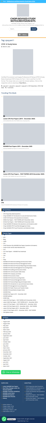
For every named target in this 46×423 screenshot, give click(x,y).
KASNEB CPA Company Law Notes (12, 274)
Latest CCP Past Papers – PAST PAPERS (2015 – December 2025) (20, 304)
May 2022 (5, 346)
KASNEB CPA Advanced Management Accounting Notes (17, 267)
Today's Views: (7, 406)
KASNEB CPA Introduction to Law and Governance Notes (18, 284)
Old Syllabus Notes (8, 312)
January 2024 (6, 334)
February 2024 (7, 331)
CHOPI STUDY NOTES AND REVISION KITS (14, 247)
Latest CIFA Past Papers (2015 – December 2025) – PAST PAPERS (20, 306)
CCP (4, 243)
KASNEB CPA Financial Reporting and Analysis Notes (17, 282)
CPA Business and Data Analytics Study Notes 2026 (21, 1)
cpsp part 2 (12, 86)
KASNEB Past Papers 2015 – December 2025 (17, 146)
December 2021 (7, 352)
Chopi (26, 421)
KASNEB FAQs (7, 292)
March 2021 (6, 366)
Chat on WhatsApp (12, 372)
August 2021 (6, 360)
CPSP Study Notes (32, 86)
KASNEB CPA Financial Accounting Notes (13, 278)
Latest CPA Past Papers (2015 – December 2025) (19, 119)
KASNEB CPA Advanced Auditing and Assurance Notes (17, 261)
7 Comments (10, 87)
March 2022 (6, 348)
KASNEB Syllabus (7, 296)
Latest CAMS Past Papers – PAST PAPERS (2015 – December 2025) (20, 302)
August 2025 (6, 321)
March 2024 (6, 329)
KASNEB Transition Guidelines (11, 391)
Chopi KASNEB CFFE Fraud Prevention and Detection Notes (18, 228)
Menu (23, 35)
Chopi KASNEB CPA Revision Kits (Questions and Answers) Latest (20, 224)
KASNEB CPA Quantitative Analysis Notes (14, 290)
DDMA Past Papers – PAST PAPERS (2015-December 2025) (18, 220)
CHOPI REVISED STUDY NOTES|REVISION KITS (23, 19)
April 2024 (6, 327)
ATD (4, 237)
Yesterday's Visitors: (8, 409)
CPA (2, 202)
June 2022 (5, 344)
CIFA (4, 253)
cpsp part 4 (25, 86)
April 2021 (6, 364)
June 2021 (5, 362)
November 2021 (7, 354)
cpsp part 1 (6, 86)
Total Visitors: (6, 411)
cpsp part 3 (18, 86)
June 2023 (5, 338)
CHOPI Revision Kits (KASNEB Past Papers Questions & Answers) (20, 245)
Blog (4, 239)
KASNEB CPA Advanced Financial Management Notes (17, 263)
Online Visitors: (7, 404)
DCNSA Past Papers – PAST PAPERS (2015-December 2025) (18, 222)
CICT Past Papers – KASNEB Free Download (14, 251)
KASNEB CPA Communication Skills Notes (14, 272)
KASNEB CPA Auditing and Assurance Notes (14, 269)
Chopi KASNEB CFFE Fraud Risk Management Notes (16, 226)
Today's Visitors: (7, 408)
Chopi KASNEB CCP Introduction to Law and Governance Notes (19, 216)
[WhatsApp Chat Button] (4, 419)
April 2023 (6, 340)
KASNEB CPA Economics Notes (11, 276)
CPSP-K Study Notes (9, 44)
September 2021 (7, 358)
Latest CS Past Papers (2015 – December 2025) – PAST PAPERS (19, 310)
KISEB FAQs (6, 298)
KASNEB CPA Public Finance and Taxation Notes (15, 288)
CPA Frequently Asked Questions (11, 214)
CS (4, 257)
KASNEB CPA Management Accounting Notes (15, 286)
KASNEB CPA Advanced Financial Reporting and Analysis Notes (19, 265)
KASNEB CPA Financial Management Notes (14, 280)
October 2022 (6, 342)
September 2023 (7, 336)
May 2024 (5, 325)
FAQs (4, 259)
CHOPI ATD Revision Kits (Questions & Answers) (15, 218)
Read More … (23, 83)
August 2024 (6, 323)
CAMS (4, 241)
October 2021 (6, 356)
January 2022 (6, 350)
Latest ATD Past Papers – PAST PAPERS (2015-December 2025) (23, 174)
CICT (4, 249)
